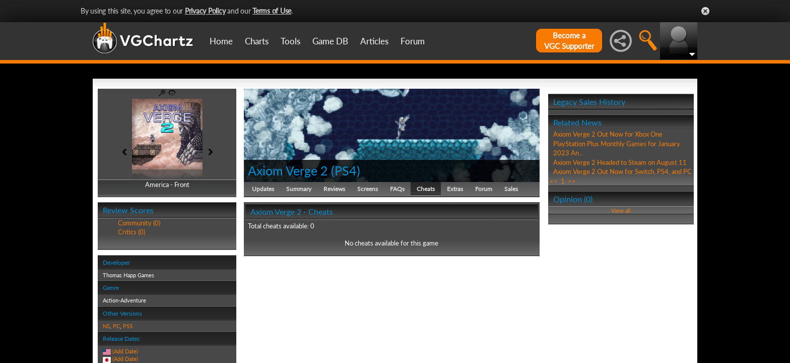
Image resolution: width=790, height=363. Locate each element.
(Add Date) (125, 351)
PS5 (128, 326)
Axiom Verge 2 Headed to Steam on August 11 (620, 162)
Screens (367, 189)
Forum (413, 41)
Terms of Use (271, 11)
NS (106, 326)
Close (705, 11)
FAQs (397, 189)
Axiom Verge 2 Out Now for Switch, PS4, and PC (622, 171)
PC (116, 326)
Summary (298, 189)
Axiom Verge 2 (288, 170)
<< (553, 181)
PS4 (346, 170)
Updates (263, 189)
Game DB (330, 41)
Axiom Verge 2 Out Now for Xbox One (608, 134)
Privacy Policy (205, 11)
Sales (511, 189)
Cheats (426, 189)
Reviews (334, 189)
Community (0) (139, 223)
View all (621, 210)
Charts (257, 41)
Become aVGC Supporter (569, 40)
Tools (290, 41)
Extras (455, 189)
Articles (374, 41)
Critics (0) (131, 232)
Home (221, 41)
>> (571, 181)
